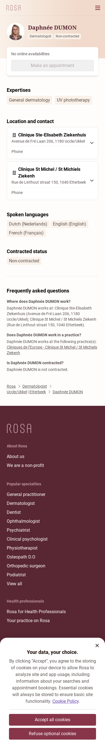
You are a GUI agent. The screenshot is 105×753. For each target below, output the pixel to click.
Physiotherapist (22, 548)
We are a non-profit (25, 465)
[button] (97, 645)
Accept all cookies (52, 719)
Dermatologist (21, 503)
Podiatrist (16, 574)
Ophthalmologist (23, 521)
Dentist (14, 512)
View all (14, 583)
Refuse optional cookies (52, 733)
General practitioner (26, 494)
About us (15, 456)
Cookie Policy (65, 701)
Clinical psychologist (27, 539)
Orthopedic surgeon (26, 566)
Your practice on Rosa (28, 620)
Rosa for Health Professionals (36, 611)
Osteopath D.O (21, 557)
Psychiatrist (18, 530)
